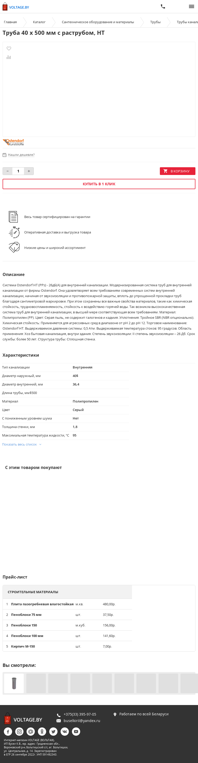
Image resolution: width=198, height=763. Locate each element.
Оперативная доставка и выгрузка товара (57, 232)
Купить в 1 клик (99, 183)
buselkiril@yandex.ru (82, 720)
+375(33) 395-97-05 (80, 714)
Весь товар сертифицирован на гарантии (57, 216)
